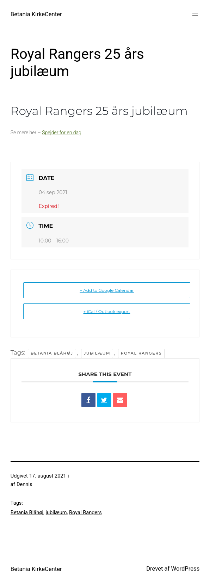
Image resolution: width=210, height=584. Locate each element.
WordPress (185, 568)
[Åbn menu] (195, 14)
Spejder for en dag (61, 132)
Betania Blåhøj (52, 353)
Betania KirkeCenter (36, 14)
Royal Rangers (141, 353)
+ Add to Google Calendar (107, 290)
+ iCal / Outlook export (107, 311)
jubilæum (97, 353)
